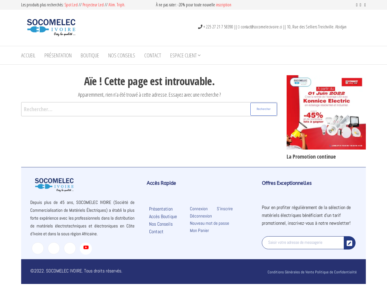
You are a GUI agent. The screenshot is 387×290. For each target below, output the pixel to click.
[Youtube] (86, 249)
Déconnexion (201, 216)
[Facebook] (38, 248)
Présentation (58, 55)
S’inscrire (225, 208)
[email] (303, 242)
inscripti (221, 5)
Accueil (28, 55)
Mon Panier (199, 230)
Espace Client (183, 55)
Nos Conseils (121, 55)
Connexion (199, 208)
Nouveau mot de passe (209, 223)
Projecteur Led (93, 5)
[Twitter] (54, 248)
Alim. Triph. (117, 5)
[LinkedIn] (70, 248)
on (229, 5)
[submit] (350, 243)
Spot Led (71, 5)
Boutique (90, 55)
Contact (152, 55)
